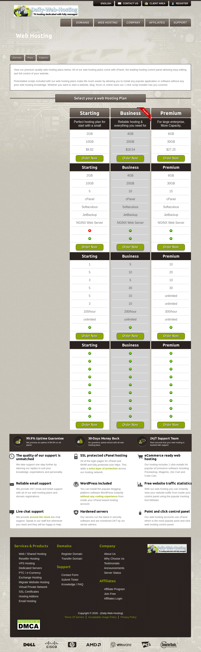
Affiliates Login (87, 598)
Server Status (86, 572)
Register (182, 3)
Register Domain (45, 553)
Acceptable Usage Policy (102, 617)
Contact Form (43, 574)
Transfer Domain (45, 558)
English (106, 3)
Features (43, 58)
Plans (30, 58)
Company (134, 22)
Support (180, 22)
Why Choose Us (88, 558)
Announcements (88, 568)
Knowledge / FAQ (46, 584)
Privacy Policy (128, 617)
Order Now (90, 158)
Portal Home (24, 43)
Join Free (83, 593)
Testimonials (85, 563)
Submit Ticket (43, 579)
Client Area (157, 3)
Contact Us (130, 3)
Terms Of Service (74, 617)
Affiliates (157, 22)
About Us (83, 553)
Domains (82, 22)
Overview (17, 58)
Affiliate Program (88, 589)
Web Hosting (108, 22)
